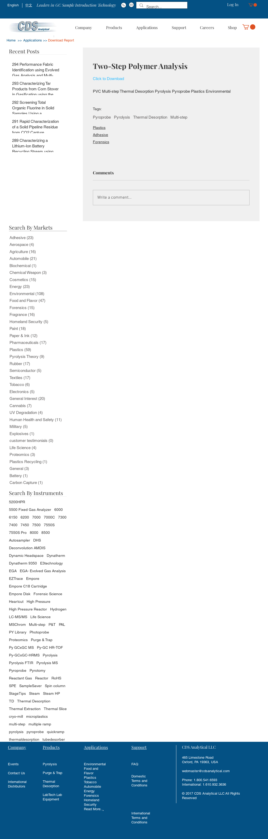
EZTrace (16, 578)
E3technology (51, 563)
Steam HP (51, 693)
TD (11, 701)
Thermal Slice (55, 709)
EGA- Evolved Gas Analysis (43, 571)
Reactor (41, 678)
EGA (13, 571)
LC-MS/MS (18, 617)
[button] (252, 5)
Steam (34, 693)
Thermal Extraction (25, 709)
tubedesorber (53, 739)
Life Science (40, 617)
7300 (62, 517)
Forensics (101, 142)
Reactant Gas (20, 678)
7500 (36, 525)
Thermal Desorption (150, 117)
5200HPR (17, 502)
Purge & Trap (41, 640)
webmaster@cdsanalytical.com (206, 771)
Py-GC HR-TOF (50, 647)
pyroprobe (35, 732)
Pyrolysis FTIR (21, 663)
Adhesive (100, 135)
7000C (49, 517)
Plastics (99, 127)
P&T (52, 624)
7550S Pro (18, 532)
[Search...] (161, 7)
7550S (49, 525)
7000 (36, 517)
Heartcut (16, 601)
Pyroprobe (102, 117)
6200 (25, 517)
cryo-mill (16, 716)
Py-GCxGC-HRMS (24, 655)
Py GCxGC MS (21, 647)
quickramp (55, 732)
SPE (12, 686)
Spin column (55, 686)
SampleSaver (30, 686)
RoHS (56, 678)
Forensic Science (48, 594)
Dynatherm (56, 555)
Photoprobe (39, 632)
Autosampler (19, 540)
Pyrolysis (122, 117)
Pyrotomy (37, 670)
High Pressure (38, 601)
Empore (32, 578)
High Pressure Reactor (28, 609)
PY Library (17, 632)
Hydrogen (58, 609)
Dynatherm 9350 (23, 563)
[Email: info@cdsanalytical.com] (131, 4)
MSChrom (17, 624)
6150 (13, 517)
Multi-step (178, 117)
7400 (13, 525)
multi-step (17, 724)
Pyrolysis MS (47, 663)
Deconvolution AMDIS (27, 548)
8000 (34, 532)
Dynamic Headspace (26, 555)
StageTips (17, 693)
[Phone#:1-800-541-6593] (123, 5)
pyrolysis (16, 732)
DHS (37, 540)
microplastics (37, 716)
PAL (62, 624)
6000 (58, 509)
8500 (45, 532)
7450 (25, 525)
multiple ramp (39, 724)
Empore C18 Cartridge (28, 586)
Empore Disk (19, 594)
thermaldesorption (24, 739)
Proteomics (18, 640)
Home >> (14, 40)
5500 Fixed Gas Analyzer (30, 509)
